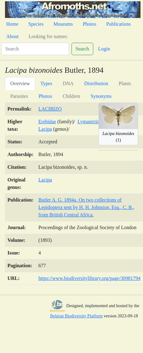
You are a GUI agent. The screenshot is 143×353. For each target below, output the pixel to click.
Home (12, 24)
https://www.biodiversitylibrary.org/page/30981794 (90, 278)
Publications (118, 24)
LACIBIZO (50, 108)
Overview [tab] (20, 83)
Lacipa (45, 129)
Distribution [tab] (96, 83)
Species (36, 24)
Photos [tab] (45, 96)
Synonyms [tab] (101, 96)
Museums (63, 24)
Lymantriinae (90, 121)
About (12, 36)
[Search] (35, 49)
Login (104, 48)
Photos (89, 24)
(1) (118, 136)
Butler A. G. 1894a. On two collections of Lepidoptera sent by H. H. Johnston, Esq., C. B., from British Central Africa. (86, 207)
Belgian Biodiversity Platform (76, 316)
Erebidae (47, 121)
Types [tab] (46, 83)
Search (82, 48)
